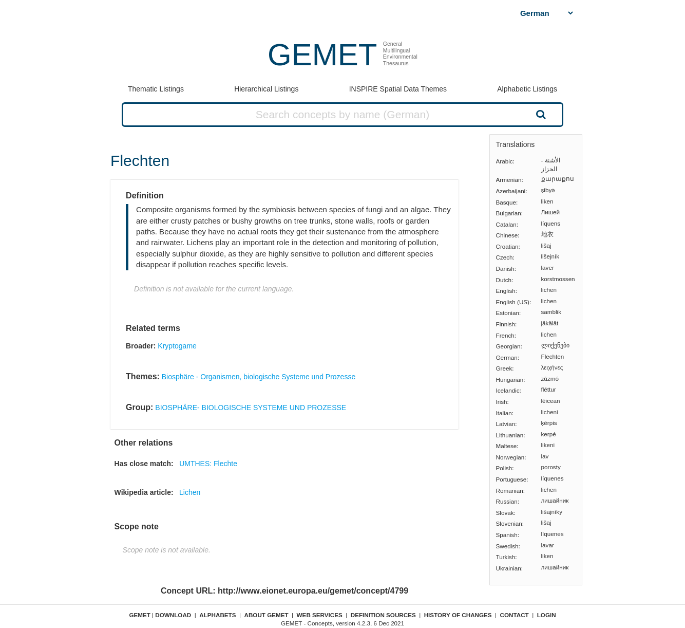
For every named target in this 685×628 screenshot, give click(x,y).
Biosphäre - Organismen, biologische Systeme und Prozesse (258, 377)
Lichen (189, 492)
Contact (514, 615)
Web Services (319, 615)
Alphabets (217, 615)
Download (173, 615)
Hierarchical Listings (266, 89)
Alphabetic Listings (527, 89)
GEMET (322, 54)
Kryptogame (177, 346)
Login (546, 615)
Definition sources (383, 615)
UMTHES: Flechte (208, 463)
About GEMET (266, 615)
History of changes (458, 615)
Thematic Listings (156, 89)
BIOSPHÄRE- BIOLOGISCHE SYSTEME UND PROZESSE (250, 407)
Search (539, 114)
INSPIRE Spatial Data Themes (398, 89)
